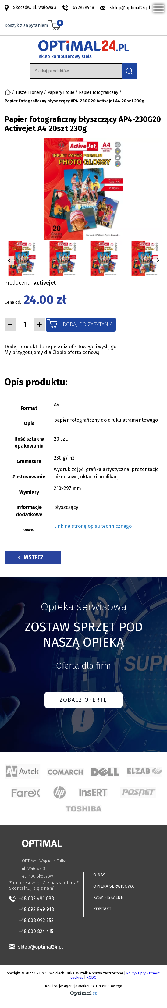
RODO (92, 977)
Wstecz (31, 557)
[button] (9, 260)
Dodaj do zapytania (88, 324)
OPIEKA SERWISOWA (113, 886)
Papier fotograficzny (98, 92)
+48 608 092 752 (36, 920)
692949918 (83, 7)
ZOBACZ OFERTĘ (83, 700)
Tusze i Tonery (29, 92)
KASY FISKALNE (108, 897)
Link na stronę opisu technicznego (93, 526)
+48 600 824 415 (36, 931)
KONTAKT (102, 908)
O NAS (99, 875)
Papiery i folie (61, 92)
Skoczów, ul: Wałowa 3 (34, 7)
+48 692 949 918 (36, 909)
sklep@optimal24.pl (130, 7)
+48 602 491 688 (36, 898)
